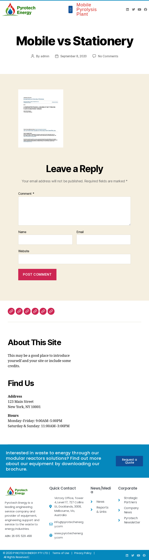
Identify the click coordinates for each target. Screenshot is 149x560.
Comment (26, 194)
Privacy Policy (83, 553)
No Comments (109, 56)
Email (80, 232)
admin (43, 56)
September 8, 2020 (73, 56)
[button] (70, 9)
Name (22, 232)
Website (23, 251)
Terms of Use (61, 553)
